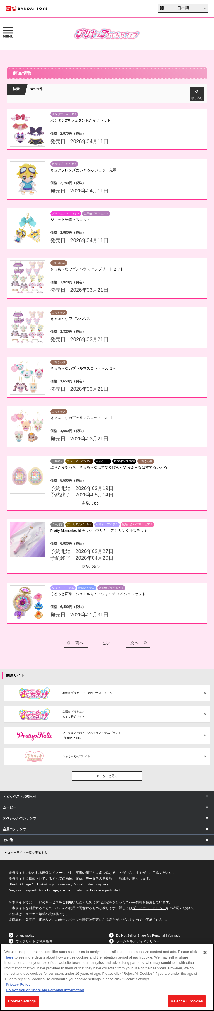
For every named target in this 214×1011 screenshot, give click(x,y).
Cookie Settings (22, 1001)
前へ (79, 642)
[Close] (205, 952)
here (9, 957)
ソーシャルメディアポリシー (138, 941)
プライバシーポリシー (149, 908)
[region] (107, 977)
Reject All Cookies (187, 1001)
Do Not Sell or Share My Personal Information (149, 935)
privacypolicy (25, 935)
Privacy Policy (18, 984)
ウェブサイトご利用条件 (34, 941)
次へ (134, 642)
